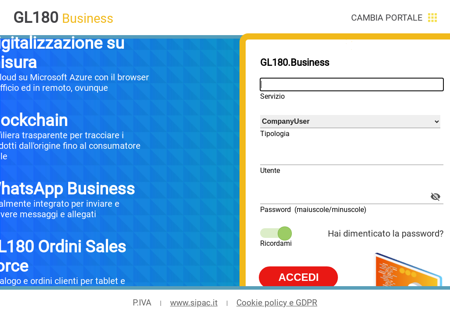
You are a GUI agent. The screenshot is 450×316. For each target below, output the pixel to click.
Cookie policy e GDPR (276, 303)
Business (87, 18)
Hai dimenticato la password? (385, 233)
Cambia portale (386, 17)
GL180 (35, 17)
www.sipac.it (194, 303)
